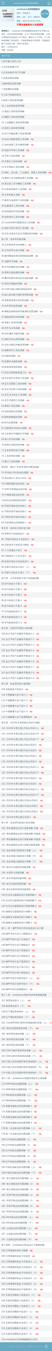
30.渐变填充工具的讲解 (15, 217)
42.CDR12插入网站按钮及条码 (18, 289)
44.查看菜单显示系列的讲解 (17, 300)
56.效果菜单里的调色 (14, 367)
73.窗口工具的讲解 (13, 461)
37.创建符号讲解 (11, 261)
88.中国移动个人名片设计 (16, 556)
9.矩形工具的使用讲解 (12, 100)
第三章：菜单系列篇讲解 (13, 239)
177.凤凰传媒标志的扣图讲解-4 (19, 1123)
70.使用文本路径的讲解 (15, 445)
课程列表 (5, 56)
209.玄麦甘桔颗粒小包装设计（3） (20, 1306)
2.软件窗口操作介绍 (11, 61)
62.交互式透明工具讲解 (15, 400)
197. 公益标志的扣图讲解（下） (19, 1234)
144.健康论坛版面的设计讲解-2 (19, 917)
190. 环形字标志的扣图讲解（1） (20, 1195)
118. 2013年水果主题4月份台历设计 (21, 756)
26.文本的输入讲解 (13, 195)
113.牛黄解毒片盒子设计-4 (16, 711)
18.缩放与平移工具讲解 (15, 150)
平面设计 (26, 13)
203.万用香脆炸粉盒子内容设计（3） (22, 1273)
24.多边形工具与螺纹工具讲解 (18, 183)
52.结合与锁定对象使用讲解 (17, 345)
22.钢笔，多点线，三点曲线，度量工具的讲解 (26, 172)
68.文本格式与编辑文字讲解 (17, 433)
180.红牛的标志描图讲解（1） (18, 1139)
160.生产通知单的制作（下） (18, 1017)
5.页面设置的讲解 (10, 78)
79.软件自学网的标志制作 (16, 500)
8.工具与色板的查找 (11, 94)
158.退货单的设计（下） (15, 1006)
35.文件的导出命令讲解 (15, 250)
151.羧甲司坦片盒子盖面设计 (18, 961)
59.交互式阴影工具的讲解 (16, 383)
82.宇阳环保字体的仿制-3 (16, 517)
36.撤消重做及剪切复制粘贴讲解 (19, 256)
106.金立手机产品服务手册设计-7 (20, 667)
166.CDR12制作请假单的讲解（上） (21, 1050)
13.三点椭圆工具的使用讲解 (15, 122)
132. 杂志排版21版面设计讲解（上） (21, 850)
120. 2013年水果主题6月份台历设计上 (22, 767)
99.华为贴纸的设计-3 (14, 622)
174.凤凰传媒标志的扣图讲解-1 (19, 1106)
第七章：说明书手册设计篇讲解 (16, 628)
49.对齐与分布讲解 (13, 328)
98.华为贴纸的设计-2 (14, 617)
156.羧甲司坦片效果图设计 (17, 989)
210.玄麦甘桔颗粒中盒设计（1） (19, 1311)
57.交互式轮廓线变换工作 (16, 372)
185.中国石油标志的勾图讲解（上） (21, 1167)
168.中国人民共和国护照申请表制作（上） (24, 1061)
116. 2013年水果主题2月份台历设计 (21, 745)
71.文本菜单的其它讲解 (15, 450)
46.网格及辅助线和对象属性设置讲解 (21, 311)
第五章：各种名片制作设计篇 (15, 528)
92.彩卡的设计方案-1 (14, 583)
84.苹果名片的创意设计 (15, 533)
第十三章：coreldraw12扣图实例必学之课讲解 (24, 1078)
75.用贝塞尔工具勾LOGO (16, 478)
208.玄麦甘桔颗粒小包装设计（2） (20, 1300)
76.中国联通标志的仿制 (15, 483)
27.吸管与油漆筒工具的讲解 (17, 200)
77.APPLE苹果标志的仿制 (16, 489)
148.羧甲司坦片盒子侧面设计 (18, 945)
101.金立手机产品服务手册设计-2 (20, 639)
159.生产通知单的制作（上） (18, 1011)
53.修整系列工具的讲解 (15, 350)
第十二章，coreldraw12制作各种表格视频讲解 (24, 995)
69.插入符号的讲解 (13, 439)
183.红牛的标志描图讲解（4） (18, 1156)
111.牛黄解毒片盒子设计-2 (16, 700)
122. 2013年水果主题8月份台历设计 (21, 784)
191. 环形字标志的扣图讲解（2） (20, 1200)
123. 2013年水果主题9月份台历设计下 (22, 795)
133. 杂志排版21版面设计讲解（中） (21, 856)
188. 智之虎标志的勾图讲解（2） (20, 1184)
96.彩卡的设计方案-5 (14, 606)
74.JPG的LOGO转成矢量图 (17, 472)
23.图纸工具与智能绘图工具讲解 (19, 178)
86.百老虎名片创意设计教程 (17, 545)
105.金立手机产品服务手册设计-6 (20, 661)
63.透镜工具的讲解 (13, 406)
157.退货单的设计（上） (15, 1000)
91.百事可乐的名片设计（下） (18, 572)
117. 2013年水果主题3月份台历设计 (21, 750)
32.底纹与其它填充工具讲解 (17, 228)
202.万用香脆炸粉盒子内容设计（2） (22, 1267)
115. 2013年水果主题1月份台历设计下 (22, 739)
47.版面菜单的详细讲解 (15, 317)
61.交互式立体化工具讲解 (16, 395)
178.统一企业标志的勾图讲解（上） (21, 1128)
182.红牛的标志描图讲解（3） (18, 1150)
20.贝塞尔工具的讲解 (14, 161)
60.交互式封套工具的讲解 (16, 389)
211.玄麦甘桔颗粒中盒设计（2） (19, 1317)
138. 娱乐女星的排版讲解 (16, 884)
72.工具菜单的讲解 (13, 456)
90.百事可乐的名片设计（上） (18, 567)
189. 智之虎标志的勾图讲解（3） (20, 1189)
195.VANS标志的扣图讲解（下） (19, 1223)
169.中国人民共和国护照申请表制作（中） (24, 1067)
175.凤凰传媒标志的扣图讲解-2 (19, 1111)
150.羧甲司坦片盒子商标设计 (18, 956)
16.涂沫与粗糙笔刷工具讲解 (17, 139)
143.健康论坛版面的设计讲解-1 (19, 911)
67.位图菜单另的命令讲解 (16, 428)
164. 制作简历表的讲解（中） (18, 1039)
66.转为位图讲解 (11, 422)
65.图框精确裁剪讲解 (14, 417)
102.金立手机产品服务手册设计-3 (20, 645)
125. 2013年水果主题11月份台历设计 (22, 806)
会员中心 (38, 1346)
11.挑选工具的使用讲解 (12, 111)
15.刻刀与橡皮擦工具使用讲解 (16, 133)
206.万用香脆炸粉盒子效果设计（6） (22, 1289)
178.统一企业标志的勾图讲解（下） (21, 1134)
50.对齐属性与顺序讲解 (15, 333)
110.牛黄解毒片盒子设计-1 (16, 695)
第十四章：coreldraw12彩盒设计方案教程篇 (23, 1245)
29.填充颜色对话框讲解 (15, 211)
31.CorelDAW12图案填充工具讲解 (20, 222)
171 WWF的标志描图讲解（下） (19, 1089)
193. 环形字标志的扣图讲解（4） (20, 1211)
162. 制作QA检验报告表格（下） (20, 1028)
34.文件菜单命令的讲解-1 (16, 245)
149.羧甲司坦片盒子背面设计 (18, 950)
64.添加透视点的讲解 (14, 411)
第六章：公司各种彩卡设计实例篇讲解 (20, 578)
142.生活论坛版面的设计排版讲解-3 (21, 906)
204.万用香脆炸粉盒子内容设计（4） (22, 1278)
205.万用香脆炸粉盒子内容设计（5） (22, 1284)
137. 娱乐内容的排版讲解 (16, 878)
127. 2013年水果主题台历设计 (18, 817)
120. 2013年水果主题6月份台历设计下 (22, 772)
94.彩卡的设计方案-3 (14, 595)
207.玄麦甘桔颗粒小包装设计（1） (20, 1295)
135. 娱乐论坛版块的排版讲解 (18, 867)
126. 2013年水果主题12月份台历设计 (22, 811)
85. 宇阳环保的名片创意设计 (17, 539)
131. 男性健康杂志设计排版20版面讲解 (23, 845)
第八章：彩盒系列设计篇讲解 (15, 684)
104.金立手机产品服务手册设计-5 (20, 656)
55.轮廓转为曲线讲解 (14, 361)
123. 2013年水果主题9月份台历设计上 (22, 789)
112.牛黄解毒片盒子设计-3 (16, 706)
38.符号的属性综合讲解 (15, 267)
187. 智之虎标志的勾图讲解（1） (20, 1178)
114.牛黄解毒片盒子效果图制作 (19, 717)
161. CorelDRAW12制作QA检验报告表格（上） (26, 1022)
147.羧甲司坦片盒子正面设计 (18, 939)
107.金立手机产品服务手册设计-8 (20, 672)
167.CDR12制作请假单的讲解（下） (21, 1056)
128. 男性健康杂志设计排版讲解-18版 (22, 828)
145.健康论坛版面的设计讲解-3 (19, 922)
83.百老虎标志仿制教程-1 (16, 522)
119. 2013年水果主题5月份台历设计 (21, 761)
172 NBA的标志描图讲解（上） (19, 1095)
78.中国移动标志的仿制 (15, 495)
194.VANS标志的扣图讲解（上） (19, 1217)
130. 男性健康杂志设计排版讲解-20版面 (23, 839)
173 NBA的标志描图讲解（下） (19, 1100)
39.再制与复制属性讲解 (15, 272)
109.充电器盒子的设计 (14, 689)
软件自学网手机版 (17, 1346)
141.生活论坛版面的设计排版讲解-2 (21, 900)
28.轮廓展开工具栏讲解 (15, 206)
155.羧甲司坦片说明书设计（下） (20, 984)
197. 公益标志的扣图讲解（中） (19, 1239)
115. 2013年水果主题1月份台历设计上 (22, 728)
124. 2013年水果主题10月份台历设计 (22, 800)
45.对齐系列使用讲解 (14, 306)
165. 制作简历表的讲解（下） (18, 1045)
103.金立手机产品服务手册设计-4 (20, 650)
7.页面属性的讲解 (10, 89)
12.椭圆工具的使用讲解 (12, 117)
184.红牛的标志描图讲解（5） (18, 1161)
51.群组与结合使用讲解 (15, 339)
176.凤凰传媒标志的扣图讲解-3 (19, 1117)
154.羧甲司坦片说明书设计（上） (20, 978)
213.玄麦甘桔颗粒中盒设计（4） (19, 1328)
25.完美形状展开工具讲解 (16, 189)
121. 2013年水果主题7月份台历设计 (21, 778)
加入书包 (45, 14)
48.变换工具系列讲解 (14, 322)
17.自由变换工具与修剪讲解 (17, 145)
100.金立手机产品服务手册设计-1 (20, 634)
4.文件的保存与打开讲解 (13, 72)
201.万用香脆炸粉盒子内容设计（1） (22, 1261)
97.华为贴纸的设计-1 (14, 611)
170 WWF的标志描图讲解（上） (19, 1084)
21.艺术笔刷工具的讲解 (15, 167)
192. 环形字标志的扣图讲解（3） (20, 1206)
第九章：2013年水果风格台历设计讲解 (20, 722)
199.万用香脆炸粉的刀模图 (17, 1250)
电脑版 (30, 1346)
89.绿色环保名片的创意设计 (17, 561)
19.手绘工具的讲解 (13, 156)
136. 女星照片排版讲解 (15, 872)
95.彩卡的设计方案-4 (14, 600)
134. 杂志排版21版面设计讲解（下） (21, 861)
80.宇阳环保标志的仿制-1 (16, 506)
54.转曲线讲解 (10, 356)
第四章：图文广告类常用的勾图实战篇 (20, 467)
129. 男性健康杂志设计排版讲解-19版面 (23, 834)
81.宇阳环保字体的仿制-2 (16, 511)
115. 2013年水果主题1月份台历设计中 (22, 734)
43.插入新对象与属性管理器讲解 (19, 295)
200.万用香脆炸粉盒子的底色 (18, 1256)
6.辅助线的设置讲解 (11, 83)
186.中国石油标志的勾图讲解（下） (21, 1173)
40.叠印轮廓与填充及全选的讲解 (19, 278)
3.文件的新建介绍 (10, 67)
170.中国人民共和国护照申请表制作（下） (24, 1072)
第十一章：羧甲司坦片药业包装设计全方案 (22, 928)
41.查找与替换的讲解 (14, 283)
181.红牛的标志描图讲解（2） (18, 1145)
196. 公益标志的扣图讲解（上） (19, 1228)
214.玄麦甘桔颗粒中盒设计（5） (19, 1334)
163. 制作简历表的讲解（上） (18, 1034)
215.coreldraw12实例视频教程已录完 (19, 1339)
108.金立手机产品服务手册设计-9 (20, 678)
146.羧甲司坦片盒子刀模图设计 (19, 934)
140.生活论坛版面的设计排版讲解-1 (21, 895)
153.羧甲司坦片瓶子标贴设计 (18, 972)
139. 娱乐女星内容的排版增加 (18, 889)
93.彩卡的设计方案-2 (14, 589)
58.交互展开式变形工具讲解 (17, 378)
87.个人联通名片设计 (14, 550)
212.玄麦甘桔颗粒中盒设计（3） (19, 1323)
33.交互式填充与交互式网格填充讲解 (21, 233)
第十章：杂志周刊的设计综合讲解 (18, 822)
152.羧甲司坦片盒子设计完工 (18, 967)
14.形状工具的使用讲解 (12, 128)
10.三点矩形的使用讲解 (12, 106)
